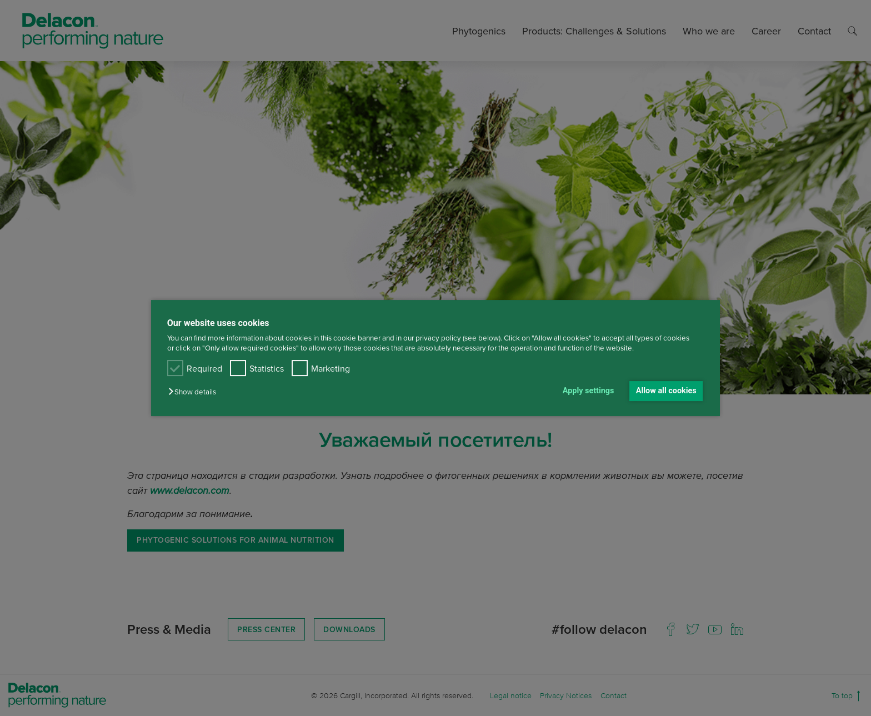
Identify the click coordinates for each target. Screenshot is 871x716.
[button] (195, 392)
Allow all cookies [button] (666, 390)
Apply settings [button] (588, 390)
